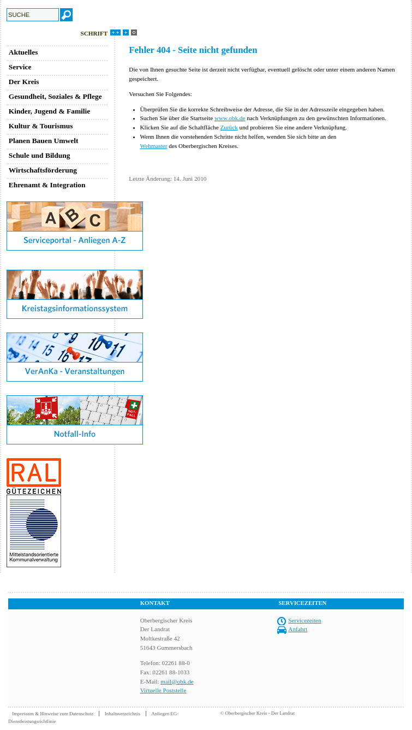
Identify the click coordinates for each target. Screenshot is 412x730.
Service (20, 67)
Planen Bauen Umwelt (44, 140)
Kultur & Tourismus (41, 126)
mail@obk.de (176, 681)
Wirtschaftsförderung (43, 170)
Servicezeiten (304, 620)
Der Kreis (24, 82)
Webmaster (154, 146)
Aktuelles (23, 52)
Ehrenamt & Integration (47, 185)
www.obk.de (229, 118)
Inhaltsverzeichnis (122, 713)
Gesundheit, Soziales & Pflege (55, 96)
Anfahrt (297, 629)
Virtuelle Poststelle (163, 690)
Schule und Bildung (39, 155)
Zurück (228, 127)
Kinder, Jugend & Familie (50, 111)
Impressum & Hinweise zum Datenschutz (52, 713)
